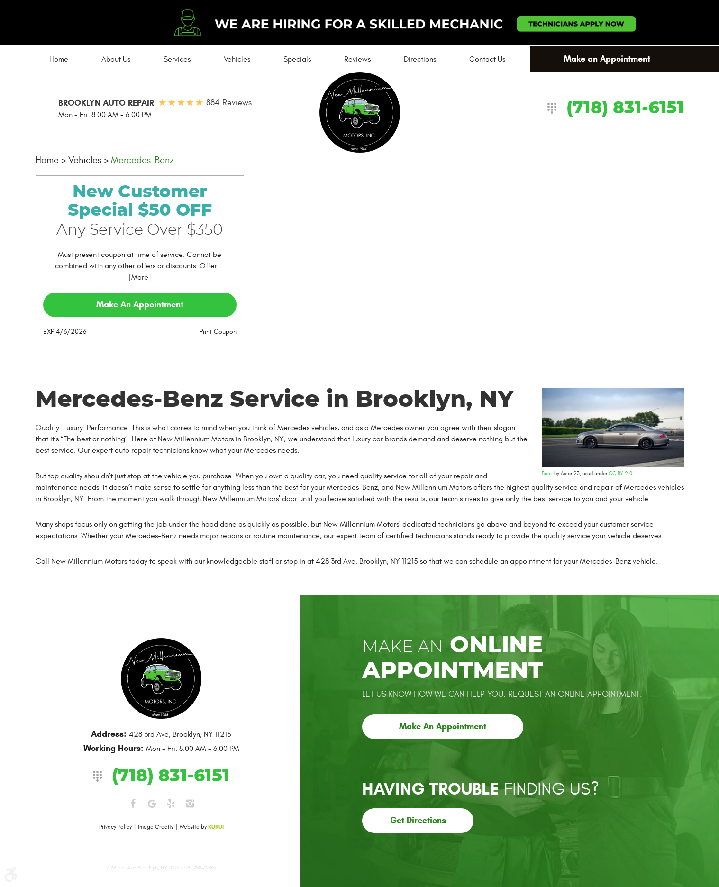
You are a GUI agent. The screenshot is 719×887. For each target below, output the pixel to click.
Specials (297, 59)
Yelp (170, 803)
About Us (115, 59)
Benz (547, 473)
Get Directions (418, 820)
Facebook (132, 803)
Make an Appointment (607, 59)
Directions (420, 59)
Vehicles (237, 59)
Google (151, 803)
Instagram (189, 803)
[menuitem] (58, 59)
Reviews (357, 59)
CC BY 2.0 (620, 473)
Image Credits (155, 826)
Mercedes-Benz (142, 160)
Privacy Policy (115, 826)
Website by (202, 826)
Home (58, 59)
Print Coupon (218, 332)
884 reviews (229, 103)
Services (177, 59)
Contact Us (487, 59)
